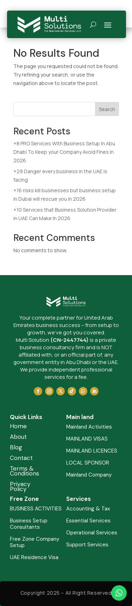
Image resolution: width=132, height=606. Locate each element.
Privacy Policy (20, 487)
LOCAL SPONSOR (87, 463)
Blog (16, 448)
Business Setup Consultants (29, 524)
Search (107, 109)
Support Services (87, 544)
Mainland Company (89, 475)
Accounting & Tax (88, 508)
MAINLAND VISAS (87, 439)
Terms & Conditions (24, 471)
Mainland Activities (89, 427)
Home (18, 427)
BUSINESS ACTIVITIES (36, 508)
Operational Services (91, 532)
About (18, 437)
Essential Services (88, 520)
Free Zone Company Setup (34, 542)
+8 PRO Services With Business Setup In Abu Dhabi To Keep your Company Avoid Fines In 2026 (64, 152)
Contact (21, 458)
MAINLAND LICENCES (91, 451)
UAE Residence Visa (34, 557)
